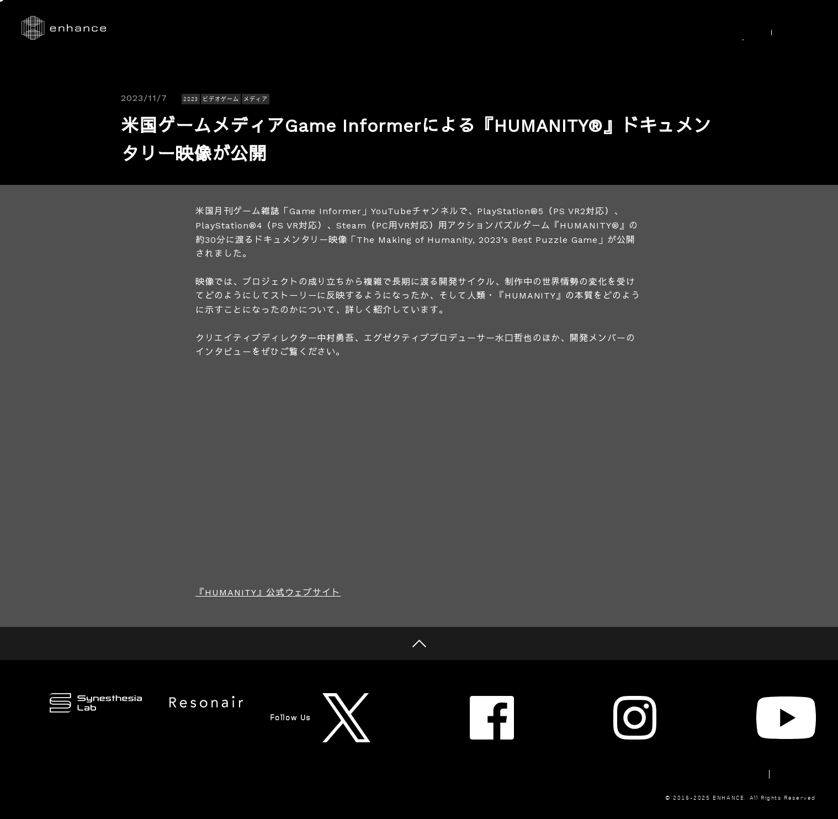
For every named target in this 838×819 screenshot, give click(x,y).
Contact (716, 737)
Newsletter (652, 737)
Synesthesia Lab (547, 28)
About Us (626, 28)
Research (469, 28)
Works (412, 28)
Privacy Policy (786, 737)
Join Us (686, 28)
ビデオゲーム (221, 99)
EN (804, 29)
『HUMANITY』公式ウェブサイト (268, 592)
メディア (255, 99)
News (738, 28)
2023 (191, 99)
